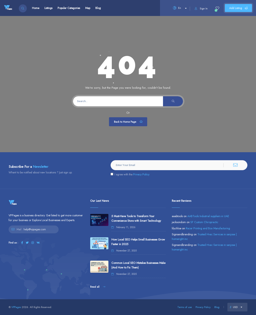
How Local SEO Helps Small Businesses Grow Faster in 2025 (138, 241)
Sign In (201, 8)
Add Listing (238, 8)
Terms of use (184, 307)
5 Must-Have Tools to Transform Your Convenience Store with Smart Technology (136, 218)
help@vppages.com (35, 229)
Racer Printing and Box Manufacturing (208, 228)
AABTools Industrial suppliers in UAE (208, 216)
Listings (48, 8)
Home (35, 8)
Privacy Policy (141, 174)
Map (87, 8)
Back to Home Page (128, 122)
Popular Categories (69, 8)
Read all (97, 287)
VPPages (16, 307)
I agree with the (130, 174)
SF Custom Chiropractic (204, 222)
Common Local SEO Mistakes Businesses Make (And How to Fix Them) (138, 265)
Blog (98, 8)
